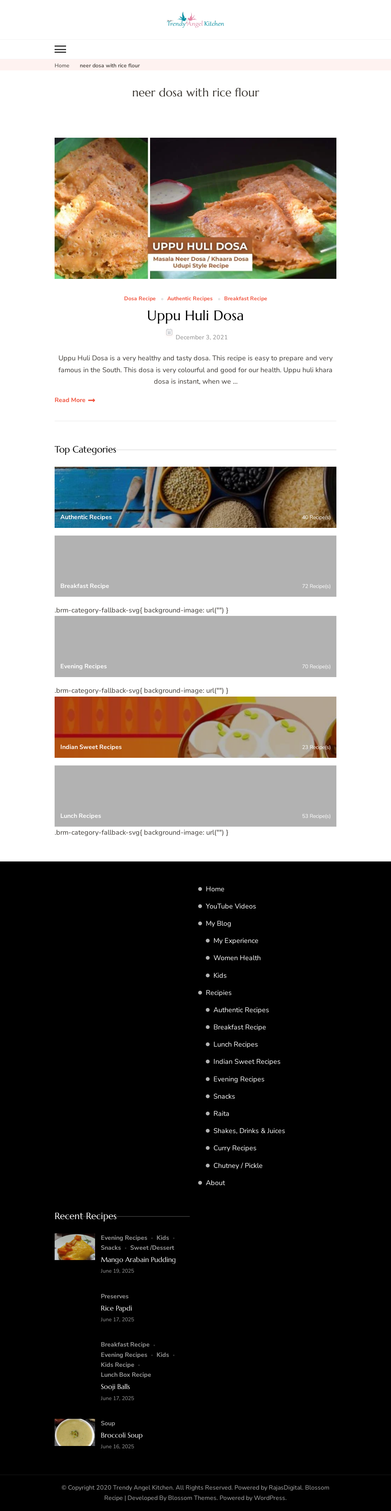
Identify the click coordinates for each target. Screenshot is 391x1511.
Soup (108, 1423)
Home (215, 889)
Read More (70, 400)
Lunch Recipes (235, 1044)
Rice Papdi (116, 1308)
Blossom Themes (192, 1498)
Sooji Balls (115, 1386)
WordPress (269, 1498)
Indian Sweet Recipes (247, 1061)
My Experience (236, 940)
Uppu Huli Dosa (195, 315)
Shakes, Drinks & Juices (249, 1130)
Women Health (237, 957)
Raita (221, 1113)
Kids (220, 975)
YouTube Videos (231, 906)
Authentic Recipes (190, 299)
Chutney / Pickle (238, 1165)
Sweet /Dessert (152, 1248)
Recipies (219, 992)
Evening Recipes (239, 1079)
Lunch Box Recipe (126, 1375)
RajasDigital (285, 1487)
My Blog (218, 923)
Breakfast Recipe (245, 299)
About (215, 1182)
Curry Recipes (235, 1148)
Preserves (115, 1296)
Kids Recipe (117, 1365)
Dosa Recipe (140, 299)
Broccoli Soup (122, 1435)
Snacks (224, 1096)
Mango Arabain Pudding (138, 1259)
